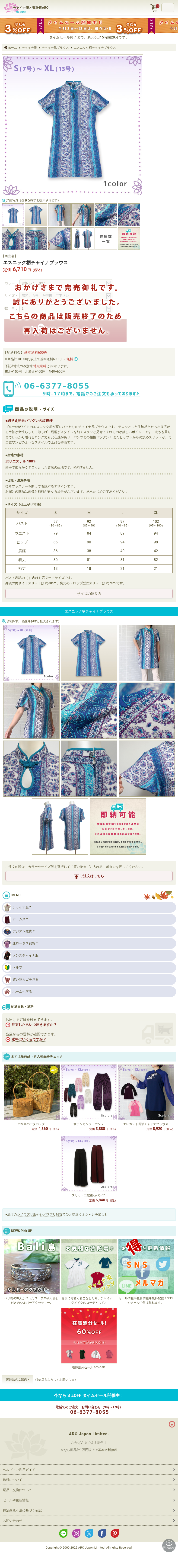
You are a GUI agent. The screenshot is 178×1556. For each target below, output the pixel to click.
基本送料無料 (108, 1450)
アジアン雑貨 (17, 931)
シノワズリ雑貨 (51, 1214)
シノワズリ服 (26, 1214)
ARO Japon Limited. (89, 1433)
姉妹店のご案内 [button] (16, 1379)
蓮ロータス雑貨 (19, 943)
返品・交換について (17, 1490)
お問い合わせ (12, 1520)
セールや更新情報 (16, 1500)
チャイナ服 (16, 907)
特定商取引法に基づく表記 (22, 1510)
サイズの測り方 (89, 594)
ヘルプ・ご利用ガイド (19, 1470)
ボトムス (14, 919)
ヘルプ (12, 967)
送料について (12, 1480)
